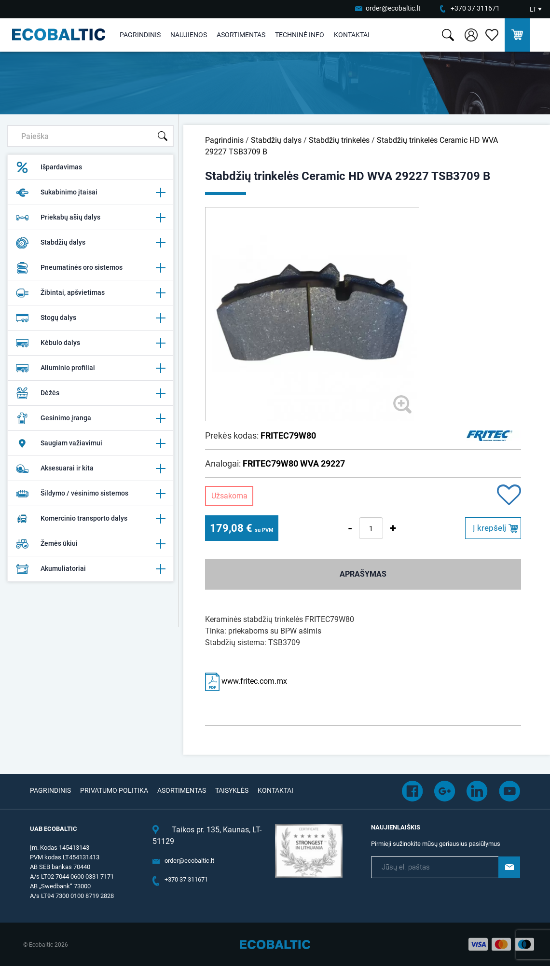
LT (533, 9)
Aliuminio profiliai (90, 368)
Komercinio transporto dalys (90, 518)
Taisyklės (231, 790)
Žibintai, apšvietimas (90, 293)
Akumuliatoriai (90, 569)
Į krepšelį (489, 528)
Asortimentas (241, 35)
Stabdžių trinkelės (339, 140)
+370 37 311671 (475, 8)
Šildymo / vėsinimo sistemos (90, 493)
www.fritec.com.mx (246, 681)
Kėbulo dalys (90, 343)
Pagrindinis (140, 35)
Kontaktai (352, 35)
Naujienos (188, 35)
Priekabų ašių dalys (90, 217)
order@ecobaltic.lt (393, 8)
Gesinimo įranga (90, 418)
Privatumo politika (114, 790)
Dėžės (90, 393)
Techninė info (299, 35)
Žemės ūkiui (90, 544)
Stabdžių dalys (90, 242)
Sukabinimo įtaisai (90, 192)
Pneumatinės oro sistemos (90, 268)
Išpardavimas (48, 167)
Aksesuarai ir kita (90, 468)
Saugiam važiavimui (90, 443)
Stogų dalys (90, 318)
